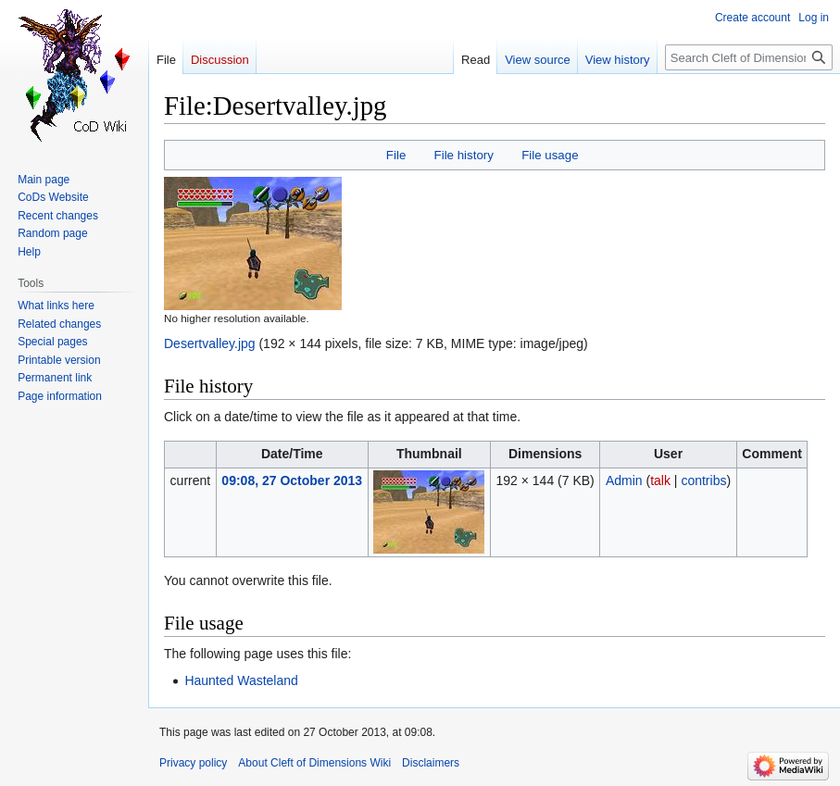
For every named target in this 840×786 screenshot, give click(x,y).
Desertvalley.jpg (210, 343)
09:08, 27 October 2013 (291, 480)
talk (660, 480)
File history (464, 155)
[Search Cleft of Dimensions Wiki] (749, 57)
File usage (549, 155)
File (396, 155)
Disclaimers (430, 762)
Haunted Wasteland (240, 680)
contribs (703, 480)
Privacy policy (193, 762)
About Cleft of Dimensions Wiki (314, 762)
